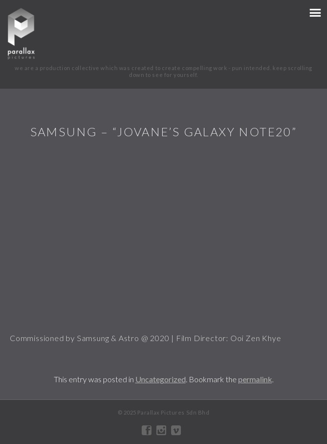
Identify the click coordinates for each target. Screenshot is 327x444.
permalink (255, 379)
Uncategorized (160, 379)
